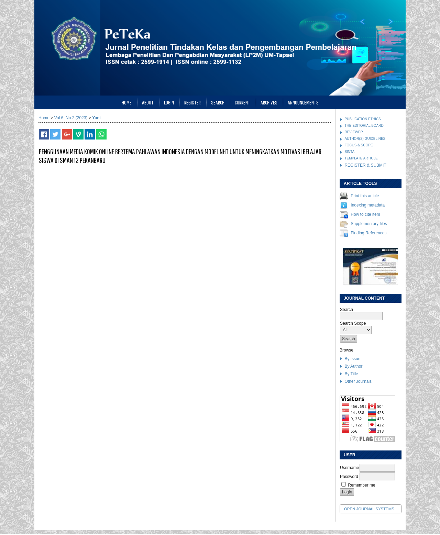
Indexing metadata (368, 205)
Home (127, 102)
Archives (269, 102)
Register (192, 102)
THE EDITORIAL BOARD (363, 125)
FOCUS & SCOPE (358, 145)
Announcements (303, 102)
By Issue (352, 358)
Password (349, 476)
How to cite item (365, 214)
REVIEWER (353, 132)
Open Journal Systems (369, 509)
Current (242, 102)
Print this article (365, 196)
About (148, 102)
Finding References (368, 233)
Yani (96, 117)
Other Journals (358, 381)
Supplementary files (369, 224)
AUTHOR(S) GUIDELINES (364, 139)
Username (349, 467)
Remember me (361, 485)
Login (169, 102)
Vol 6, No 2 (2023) (71, 117)
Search (217, 102)
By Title (351, 373)
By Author (353, 366)
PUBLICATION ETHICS (362, 119)
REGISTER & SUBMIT (365, 165)
